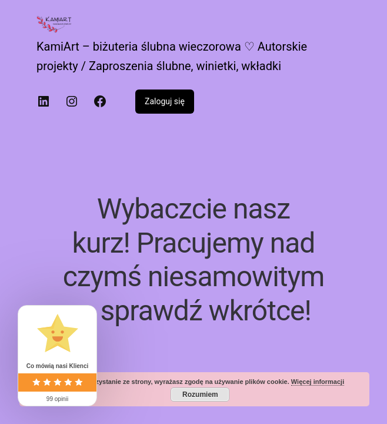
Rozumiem (200, 394)
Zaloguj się (165, 101)
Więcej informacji (317, 381)
